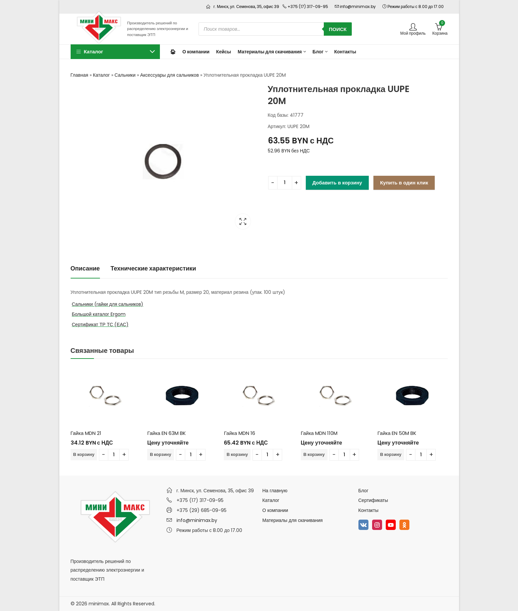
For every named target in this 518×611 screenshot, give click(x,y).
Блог (363, 490)
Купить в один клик (404, 182)
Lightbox (243, 221)
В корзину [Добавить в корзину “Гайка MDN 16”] (237, 454)
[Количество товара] (284, 182)
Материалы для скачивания (292, 520)
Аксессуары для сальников (169, 75)
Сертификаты (373, 500)
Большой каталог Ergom (99, 314)
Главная (79, 75)
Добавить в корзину (337, 182)
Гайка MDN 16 (239, 433)
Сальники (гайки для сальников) (108, 304)
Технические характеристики (153, 268)
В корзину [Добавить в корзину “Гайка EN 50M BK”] (390, 454)
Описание (85, 268)
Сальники (125, 75)
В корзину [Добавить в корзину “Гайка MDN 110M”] (314, 454)
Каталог (101, 75)
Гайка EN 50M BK (396, 433)
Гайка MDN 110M (319, 433)
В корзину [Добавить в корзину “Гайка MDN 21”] (84, 454)
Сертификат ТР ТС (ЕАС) (100, 324)
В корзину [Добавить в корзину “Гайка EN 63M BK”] (160, 454)
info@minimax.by (197, 520)
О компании (275, 510)
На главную (274, 490)
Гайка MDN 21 (86, 433)
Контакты (368, 510)
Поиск (337, 29)
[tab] (85, 268)
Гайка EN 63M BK (166, 433)
